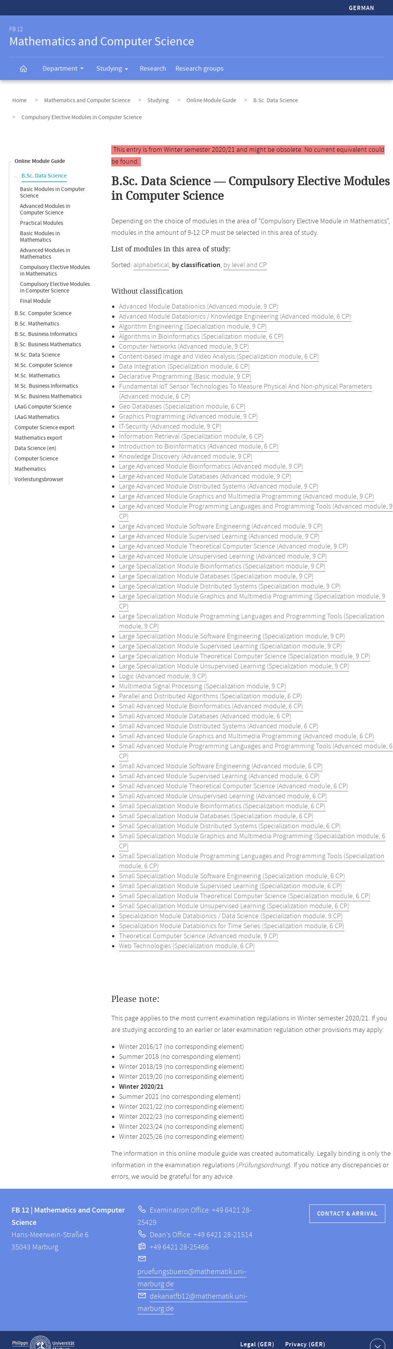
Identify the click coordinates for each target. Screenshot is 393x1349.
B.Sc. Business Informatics (46, 321)
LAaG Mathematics (37, 404)
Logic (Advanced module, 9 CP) (163, 663)
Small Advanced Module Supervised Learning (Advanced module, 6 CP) (219, 763)
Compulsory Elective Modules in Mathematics (55, 258)
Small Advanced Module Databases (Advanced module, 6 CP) (205, 703)
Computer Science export (44, 415)
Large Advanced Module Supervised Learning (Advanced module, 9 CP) (219, 523)
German (362, 8)
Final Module (35, 288)
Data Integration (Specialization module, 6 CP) (184, 354)
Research (153, 68)
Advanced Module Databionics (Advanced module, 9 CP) (198, 294)
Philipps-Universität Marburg (43, 1333)
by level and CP (245, 252)
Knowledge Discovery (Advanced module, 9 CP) (186, 444)
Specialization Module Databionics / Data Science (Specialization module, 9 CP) (231, 903)
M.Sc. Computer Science (43, 352)
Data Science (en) (35, 435)
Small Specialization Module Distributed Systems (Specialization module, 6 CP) (230, 813)
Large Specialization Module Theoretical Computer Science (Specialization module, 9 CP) (244, 643)
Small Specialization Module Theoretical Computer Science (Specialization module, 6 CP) (244, 883)
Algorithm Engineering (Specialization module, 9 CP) (193, 314)
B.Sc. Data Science (239, 97)
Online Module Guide (183, 97)
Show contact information (376, 1333)
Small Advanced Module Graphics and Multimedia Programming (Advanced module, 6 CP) (246, 723)
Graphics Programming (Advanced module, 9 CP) (188, 404)
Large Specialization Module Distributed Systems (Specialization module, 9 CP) (230, 573)
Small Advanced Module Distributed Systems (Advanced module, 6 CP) (219, 713)
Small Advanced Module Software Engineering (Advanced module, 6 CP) (221, 753)
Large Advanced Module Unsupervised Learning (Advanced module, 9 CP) (223, 543)
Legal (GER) (258, 1335)
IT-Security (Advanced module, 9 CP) (170, 414)
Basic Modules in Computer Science (52, 180)
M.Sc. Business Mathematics (48, 383)
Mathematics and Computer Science (76, 97)
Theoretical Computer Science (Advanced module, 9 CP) (198, 923)
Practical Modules (41, 210)
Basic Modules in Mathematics (40, 224)
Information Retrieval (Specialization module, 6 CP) (191, 424)
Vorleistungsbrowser (39, 466)
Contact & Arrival (347, 1201)
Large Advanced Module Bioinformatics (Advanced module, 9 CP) (211, 454)
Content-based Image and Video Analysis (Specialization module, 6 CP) (219, 344)
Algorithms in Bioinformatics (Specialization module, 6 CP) (201, 324)
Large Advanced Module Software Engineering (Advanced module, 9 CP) (221, 513)
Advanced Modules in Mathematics (45, 241)
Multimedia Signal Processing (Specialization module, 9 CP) (202, 673)
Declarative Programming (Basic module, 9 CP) (185, 364)
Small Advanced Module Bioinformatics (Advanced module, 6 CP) (211, 693)
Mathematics (30, 456)
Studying (114, 70)
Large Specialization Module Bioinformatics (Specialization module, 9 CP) (222, 553)
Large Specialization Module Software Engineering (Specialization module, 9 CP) (232, 623)
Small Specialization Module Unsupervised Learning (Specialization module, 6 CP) (234, 893)
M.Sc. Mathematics (37, 363)
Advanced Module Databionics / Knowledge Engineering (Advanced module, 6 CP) (235, 304)
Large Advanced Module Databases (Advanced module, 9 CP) (205, 463)
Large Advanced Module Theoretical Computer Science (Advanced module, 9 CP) (233, 533)
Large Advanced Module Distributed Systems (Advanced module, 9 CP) (219, 473)
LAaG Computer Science (43, 394)
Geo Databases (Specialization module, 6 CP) (182, 394)
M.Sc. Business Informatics (46, 373)
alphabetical (151, 252)
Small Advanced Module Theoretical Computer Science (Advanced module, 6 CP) (233, 773)
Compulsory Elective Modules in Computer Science (55, 275)
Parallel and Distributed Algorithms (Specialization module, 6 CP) (210, 683)
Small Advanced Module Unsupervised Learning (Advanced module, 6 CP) (223, 783)
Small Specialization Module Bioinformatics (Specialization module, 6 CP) (222, 793)
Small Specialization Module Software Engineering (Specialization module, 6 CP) (232, 863)
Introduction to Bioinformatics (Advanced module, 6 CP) (199, 434)
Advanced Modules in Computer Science (45, 197)
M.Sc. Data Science (37, 342)
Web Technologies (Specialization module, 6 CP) (187, 933)
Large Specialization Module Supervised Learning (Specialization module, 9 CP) (230, 633)
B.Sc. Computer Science (43, 300)
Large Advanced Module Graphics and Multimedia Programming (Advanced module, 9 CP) (246, 483)
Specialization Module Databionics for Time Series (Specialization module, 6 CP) (231, 913)
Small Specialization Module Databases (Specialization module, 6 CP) (216, 803)
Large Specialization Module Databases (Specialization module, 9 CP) (216, 563)
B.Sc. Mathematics (37, 311)
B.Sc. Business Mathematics (48, 332)
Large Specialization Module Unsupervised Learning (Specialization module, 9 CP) (234, 653)
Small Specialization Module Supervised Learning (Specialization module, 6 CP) (230, 873)
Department (66, 69)
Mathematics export (38, 425)
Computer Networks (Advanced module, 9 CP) (184, 334)
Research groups (199, 68)
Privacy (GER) (306, 1335)
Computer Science (36, 446)
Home (16, 97)
